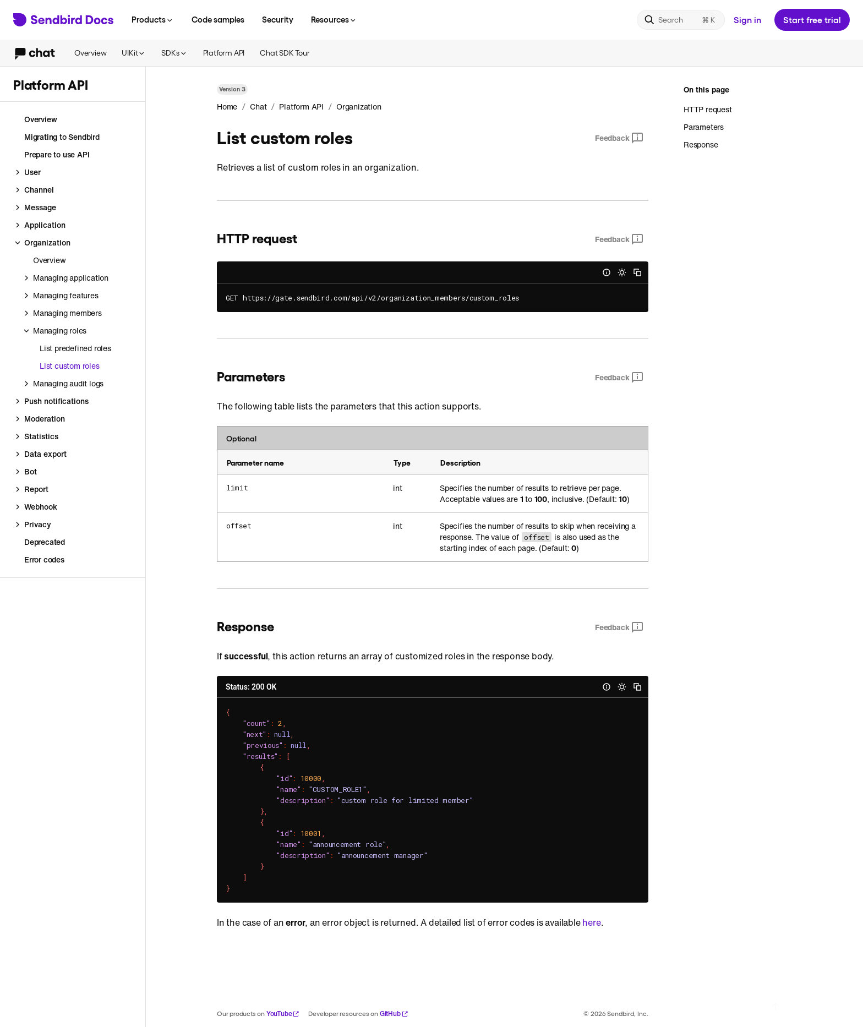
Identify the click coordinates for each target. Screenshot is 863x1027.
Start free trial (812, 19)
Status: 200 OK (251, 686)
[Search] (681, 20)
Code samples (218, 19)
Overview (90, 52)
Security (277, 19)
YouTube (283, 1013)
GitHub (394, 1013)
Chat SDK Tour (284, 52)
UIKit (134, 52)
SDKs (174, 52)
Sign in (747, 19)
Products (153, 19)
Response (701, 144)
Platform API (224, 52)
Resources (334, 19)
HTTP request (708, 109)
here (591, 922)
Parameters (704, 127)
